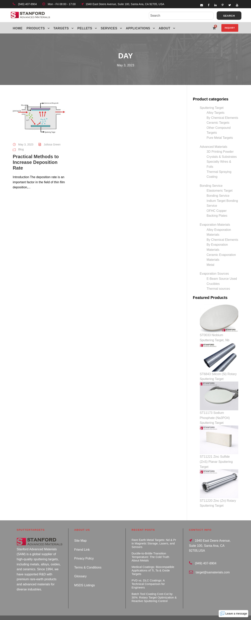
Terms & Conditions (88, 559)
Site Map (80, 532)
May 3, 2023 (25, 144)
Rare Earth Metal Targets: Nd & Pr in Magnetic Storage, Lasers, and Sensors (154, 535)
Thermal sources (218, 288)
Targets (61, 28)
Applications (138, 28)
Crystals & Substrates (222, 156)
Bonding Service (211, 185)
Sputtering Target (212, 107)
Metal (210, 264)
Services (109, 28)
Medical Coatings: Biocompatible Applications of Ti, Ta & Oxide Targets (153, 562)
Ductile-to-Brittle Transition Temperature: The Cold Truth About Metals (150, 548)
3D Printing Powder (220, 151)
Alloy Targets (216, 112)
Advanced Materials (213, 146)
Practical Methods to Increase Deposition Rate (36, 162)
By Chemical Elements (222, 117)
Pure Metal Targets (220, 137)
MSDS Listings (84, 577)
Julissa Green (52, 144)
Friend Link (82, 541)
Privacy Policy (84, 550)
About (164, 28)
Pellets (84, 28)
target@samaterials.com (213, 564)
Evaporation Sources (214, 273)
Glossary (80, 568)
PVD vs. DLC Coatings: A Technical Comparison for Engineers (148, 575)
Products (35, 28)
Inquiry (230, 28)
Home (18, 28)
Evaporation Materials (215, 224)
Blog (21, 149)
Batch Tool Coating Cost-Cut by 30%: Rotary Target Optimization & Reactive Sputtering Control (154, 589)
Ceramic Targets (218, 122)
